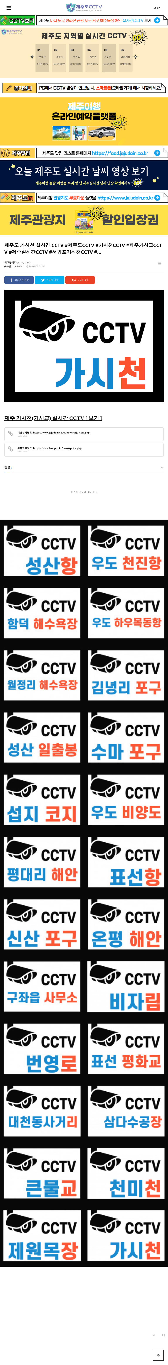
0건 (7, 266)
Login (157, 7)
